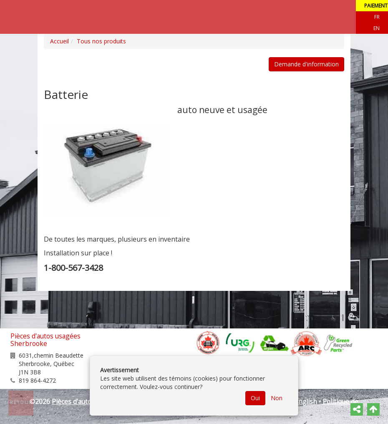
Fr (377, 16)
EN (376, 28)
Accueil (59, 41)
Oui (255, 398)
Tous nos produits (101, 41)
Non (276, 398)
